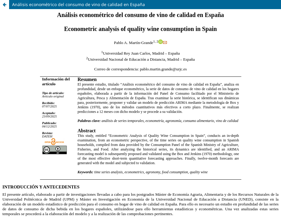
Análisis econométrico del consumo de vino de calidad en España (78, 4)
